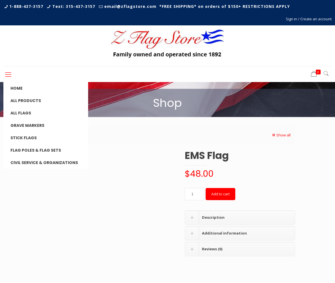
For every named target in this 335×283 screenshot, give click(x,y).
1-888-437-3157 (26, 6)
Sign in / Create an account (309, 18)
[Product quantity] (195, 194)
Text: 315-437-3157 (73, 6)
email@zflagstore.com (130, 6)
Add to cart (220, 193)
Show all (281, 135)
